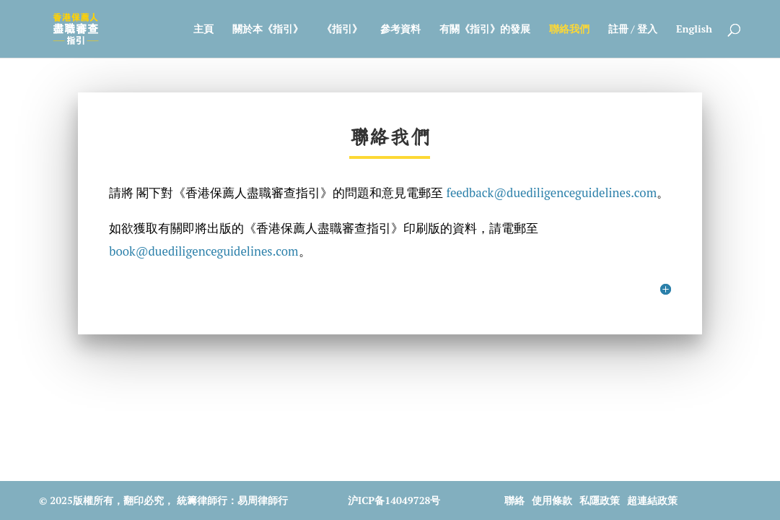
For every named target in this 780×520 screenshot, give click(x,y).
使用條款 (552, 500)
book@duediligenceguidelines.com (203, 251)
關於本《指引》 (267, 29)
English (694, 29)
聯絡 (514, 500)
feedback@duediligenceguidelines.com (551, 193)
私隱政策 (599, 500)
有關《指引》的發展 (484, 29)
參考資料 (400, 29)
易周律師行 (262, 500)
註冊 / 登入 (632, 29)
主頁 (203, 29)
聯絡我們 (569, 29)
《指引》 (342, 29)
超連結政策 (652, 500)
